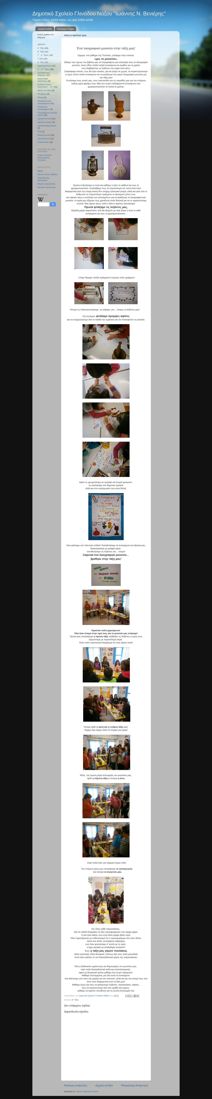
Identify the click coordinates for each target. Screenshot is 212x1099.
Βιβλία (40, 171)
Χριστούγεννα (44, 138)
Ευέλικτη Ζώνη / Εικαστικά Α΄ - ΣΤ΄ (45, 85)
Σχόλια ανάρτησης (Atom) (87, 1091)
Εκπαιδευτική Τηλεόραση (43, 179)
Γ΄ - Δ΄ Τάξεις (43, 55)
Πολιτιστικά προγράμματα (44, 108)
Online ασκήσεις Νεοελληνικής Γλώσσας (45, 157)
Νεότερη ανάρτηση (75, 1085)
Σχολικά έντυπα (44, 119)
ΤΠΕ (40, 131)
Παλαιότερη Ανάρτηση (134, 1085)
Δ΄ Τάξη (41, 62)
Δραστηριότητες (44, 66)
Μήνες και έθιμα (45, 90)
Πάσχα (40, 97)
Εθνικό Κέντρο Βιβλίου (47, 174)
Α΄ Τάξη (41, 48)
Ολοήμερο (42, 94)
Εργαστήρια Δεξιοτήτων (43, 80)
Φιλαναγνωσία (44, 135)
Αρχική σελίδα (45, 29)
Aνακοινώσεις (44, 142)
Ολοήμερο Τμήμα (65, 29)
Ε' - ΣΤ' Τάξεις (44, 69)
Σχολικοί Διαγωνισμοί (47, 126)
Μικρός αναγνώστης (46, 184)
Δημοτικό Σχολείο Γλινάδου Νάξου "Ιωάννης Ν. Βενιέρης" (99, 14)
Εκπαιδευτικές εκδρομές (44, 74)
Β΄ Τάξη (75, 1000)
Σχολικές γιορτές (45, 122)
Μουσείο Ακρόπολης (47, 187)
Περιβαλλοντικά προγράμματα (44, 102)
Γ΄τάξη (40, 59)
